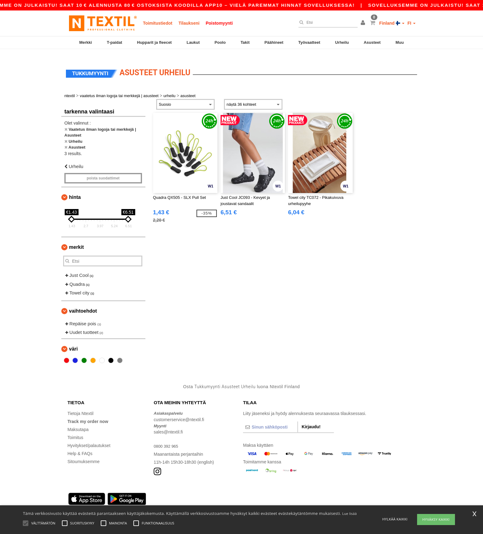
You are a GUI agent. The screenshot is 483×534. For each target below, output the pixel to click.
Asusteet (372, 42)
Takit (245, 42)
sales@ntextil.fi (168, 424)
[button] (364, 23)
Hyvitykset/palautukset (88, 438)
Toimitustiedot (157, 23)
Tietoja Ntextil (80, 406)
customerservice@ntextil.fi (179, 412)
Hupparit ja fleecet (154, 42)
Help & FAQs (79, 446)
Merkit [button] (76, 240)
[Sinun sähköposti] (270, 419)
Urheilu (342, 42)
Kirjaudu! (311, 419)
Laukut (193, 42)
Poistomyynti (219, 23)
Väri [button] (73, 341)
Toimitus (75, 430)
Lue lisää (349, 513)
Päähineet (274, 42)
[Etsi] (326, 22)
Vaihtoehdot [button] (83, 303)
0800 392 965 (167, 439)
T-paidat (114, 42)
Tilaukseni (188, 23)
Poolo (220, 42)
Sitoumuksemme (83, 454)
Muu (400, 42)
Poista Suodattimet (103, 171)
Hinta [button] (75, 190)
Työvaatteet (309, 42)
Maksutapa (77, 422)
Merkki (85, 42)
